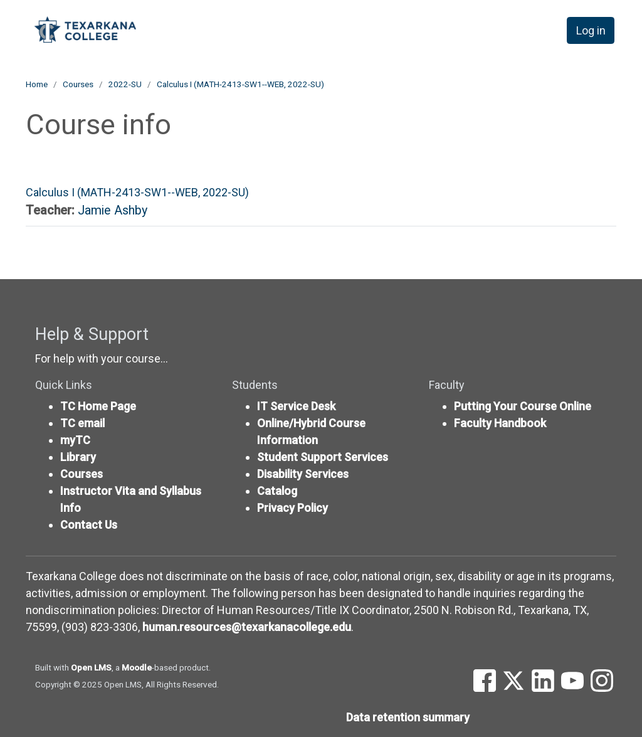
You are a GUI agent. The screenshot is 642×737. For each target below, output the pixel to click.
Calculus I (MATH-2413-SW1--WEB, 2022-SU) (240, 84)
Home (37, 84)
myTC (75, 440)
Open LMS (91, 667)
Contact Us (88, 524)
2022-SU (125, 84)
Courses (78, 84)
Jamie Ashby (112, 210)
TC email (82, 423)
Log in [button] (591, 30)
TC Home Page (98, 406)
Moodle (137, 667)
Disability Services (303, 473)
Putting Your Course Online (522, 406)
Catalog (277, 490)
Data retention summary (408, 717)
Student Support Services (322, 457)
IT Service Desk (296, 406)
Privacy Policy (292, 507)
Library (78, 457)
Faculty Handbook (500, 423)
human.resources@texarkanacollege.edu (246, 627)
